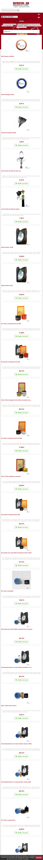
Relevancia (21, 31)
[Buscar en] (10, 10)
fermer (38, 857)
